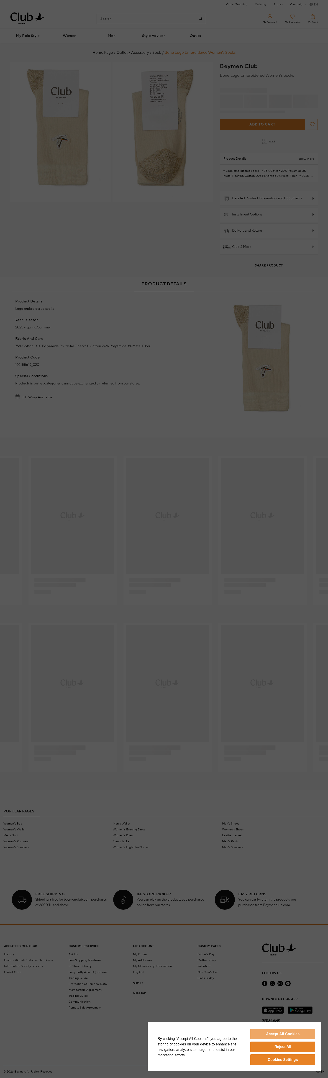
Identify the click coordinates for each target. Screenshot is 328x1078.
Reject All (282, 1047)
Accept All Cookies (283, 1034)
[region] (234, 1046)
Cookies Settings (283, 1060)
